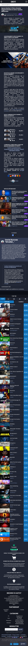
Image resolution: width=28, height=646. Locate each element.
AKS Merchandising (19, 630)
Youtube (22, 616)
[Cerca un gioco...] (14, 4)
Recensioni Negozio (19, 628)
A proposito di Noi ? (14, 602)
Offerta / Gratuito (19, 626)
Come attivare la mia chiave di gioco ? (14, 607)
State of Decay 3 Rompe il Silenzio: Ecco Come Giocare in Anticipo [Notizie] (19, 218)
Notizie (20, 14)
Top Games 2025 (19, 629)
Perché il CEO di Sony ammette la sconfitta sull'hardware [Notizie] (19, 199)
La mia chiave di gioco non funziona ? (14, 606)
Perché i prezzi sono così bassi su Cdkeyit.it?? (14, 605)
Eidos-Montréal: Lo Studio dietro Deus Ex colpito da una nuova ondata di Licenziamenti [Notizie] (19, 230)
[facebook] (13, 242)
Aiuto (23, 644)
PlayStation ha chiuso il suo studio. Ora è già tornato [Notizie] (18, 205)
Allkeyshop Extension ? (14, 610)
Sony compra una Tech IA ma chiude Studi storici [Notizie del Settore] (19, 224)
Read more (16, 644)
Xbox (9, 625)
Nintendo (9, 629)
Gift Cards (19, 625)
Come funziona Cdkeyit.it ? (14, 603)
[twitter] (15, 242)
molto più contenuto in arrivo (14, 110)
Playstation (8, 627)
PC (8, 623)
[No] (26, 642)
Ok (11, 644)
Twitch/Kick (5, 616)
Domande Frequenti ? (14, 609)
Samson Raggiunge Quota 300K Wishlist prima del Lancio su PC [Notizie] (19, 212)
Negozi (5, 617)
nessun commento (19, 15)
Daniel (16, 188)
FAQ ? (14, 611)
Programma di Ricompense (19, 623)
